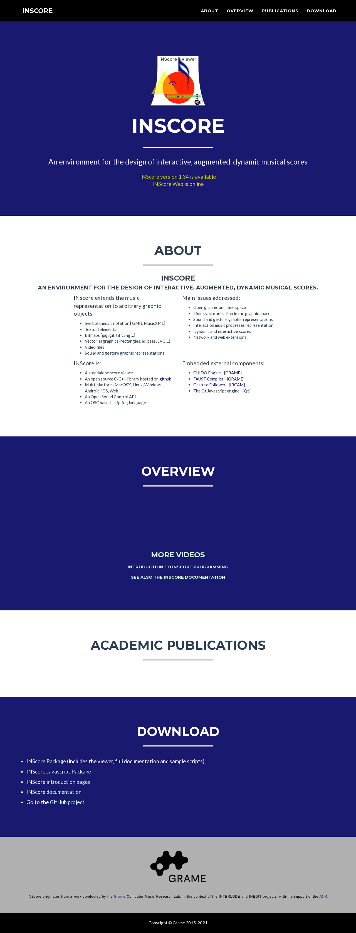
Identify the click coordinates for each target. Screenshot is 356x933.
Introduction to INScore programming (178, 566)
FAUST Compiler (208, 378)
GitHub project (67, 802)
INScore (38, 16)
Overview (240, 15)
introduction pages (68, 782)
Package (56, 761)
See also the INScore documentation (178, 577)
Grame (120, 896)
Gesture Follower (209, 384)
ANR (323, 896)
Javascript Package (68, 772)
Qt (246, 390)
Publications (280, 15)
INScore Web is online (178, 184)
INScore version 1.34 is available (178, 177)
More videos (178, 554)
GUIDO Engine (207, 372)
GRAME (232, 372)
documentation (63, 792)
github (165, 378)
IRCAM (237, 384)
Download (322, 15)
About (209, 15)
